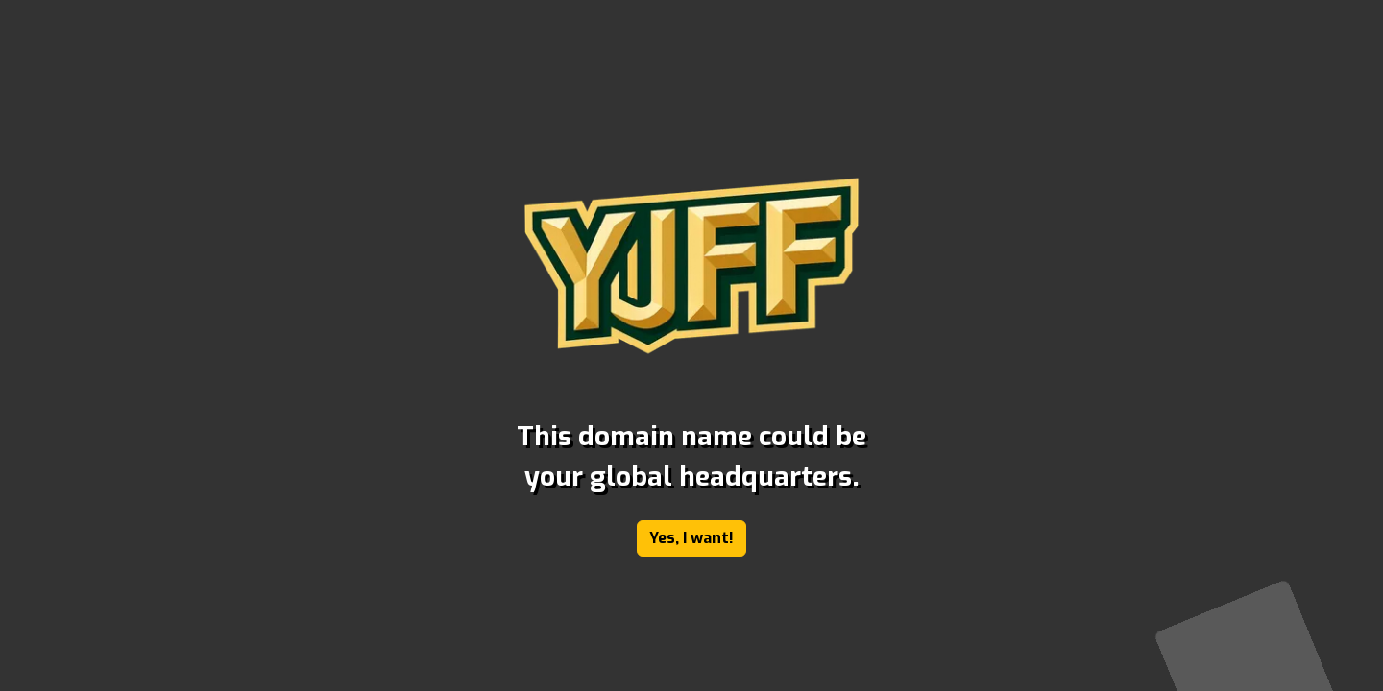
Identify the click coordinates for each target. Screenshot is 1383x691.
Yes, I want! (691, 538)
